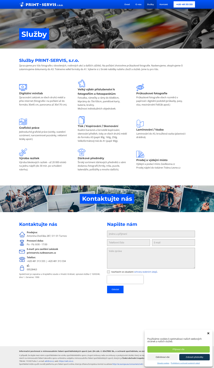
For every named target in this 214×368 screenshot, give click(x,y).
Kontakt (164, 4)
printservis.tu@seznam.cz (42, 252)
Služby (150, 4)
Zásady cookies (163, 363)
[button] (208, 333)
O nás (138, 4)
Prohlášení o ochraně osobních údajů (185, 363)
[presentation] (125, 279)
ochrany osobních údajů (145, 271)
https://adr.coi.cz (66, 361)
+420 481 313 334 (57, 261)
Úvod (127, 4)
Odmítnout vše (163, 357)
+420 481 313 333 (184, 4)
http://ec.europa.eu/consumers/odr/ (127, 364)
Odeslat (115, 289)
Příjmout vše (178, 349)
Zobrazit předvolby (194, 357)
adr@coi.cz (49, 361)
